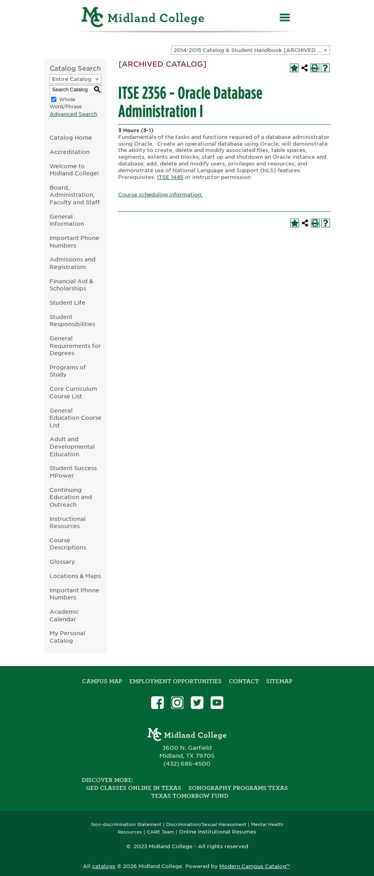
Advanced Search (73, 114)
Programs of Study (68, 371)
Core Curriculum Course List (73, 392)
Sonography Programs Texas (238, 788)
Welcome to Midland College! (74, 170)
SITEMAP (279, 681)
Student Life (67, 302)
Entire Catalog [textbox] (71, 79)
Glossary (62, 561)
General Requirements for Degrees (75, 345)
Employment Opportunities (175, 681)
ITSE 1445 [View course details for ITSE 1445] (170, 177)
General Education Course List (76, 417)
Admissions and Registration (73, 263)
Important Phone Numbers (74, 241)
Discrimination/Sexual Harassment (206, 824)
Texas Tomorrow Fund (189, 796)
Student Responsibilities (72, 320)
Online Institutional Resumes (217, 831)
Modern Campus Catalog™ (254, 866)
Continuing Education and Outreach (71, 497)
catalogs (103, 866)
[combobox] (250, 50)
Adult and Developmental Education (72, 446)
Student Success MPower (73, 472)
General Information (67, 220)
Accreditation (70, 151)
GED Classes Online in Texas (133, 788)
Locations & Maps (75, 575)
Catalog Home (71, 137)
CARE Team (160, 832)
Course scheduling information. (160, 195)
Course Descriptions (68, 544)
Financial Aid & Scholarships (71, 285)
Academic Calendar (64, 615)
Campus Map (102, 681)
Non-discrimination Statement (126, 824)
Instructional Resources (68, 522)
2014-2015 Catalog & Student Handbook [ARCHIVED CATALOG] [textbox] (252, 50)
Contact (244, 681)
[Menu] (285, 18)
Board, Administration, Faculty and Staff (75, 195)
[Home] (143, 18)
